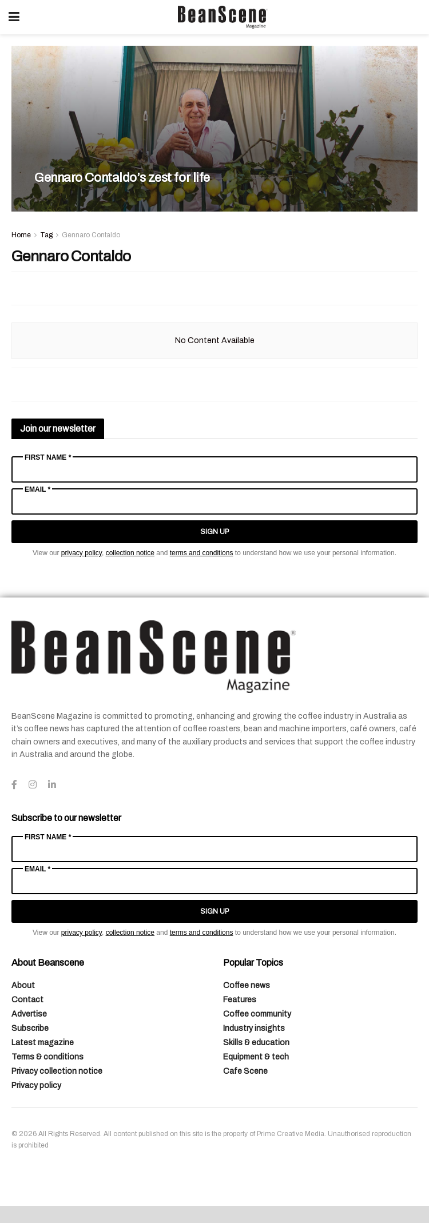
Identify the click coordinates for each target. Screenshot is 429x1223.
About (23, 985)
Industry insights (254, 1028)
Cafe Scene (245, 1071)
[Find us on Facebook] (14, 785)
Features (239, 999)
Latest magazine (42, 1042)
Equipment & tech (256, 1057)
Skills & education (256, 1042)
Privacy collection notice (56, 1071)
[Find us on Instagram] (33, 785)
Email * (37, 489)
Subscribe (30, 1028)
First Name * (48, 457)
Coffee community (257, 1014)
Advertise (29, 1014)
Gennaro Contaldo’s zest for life (122, 178)
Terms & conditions (47, 1057)
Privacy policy (36, 1085)
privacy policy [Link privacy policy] (81, 553)
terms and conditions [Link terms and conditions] (201, 553)
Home (21, 235)
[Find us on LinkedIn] (52, 785)
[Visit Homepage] (222, 17)
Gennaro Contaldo (91, 235)
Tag (46, 235)
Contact (27, 999)
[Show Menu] (14, 17)
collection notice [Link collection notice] (130, 553)
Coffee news (246, 985)
